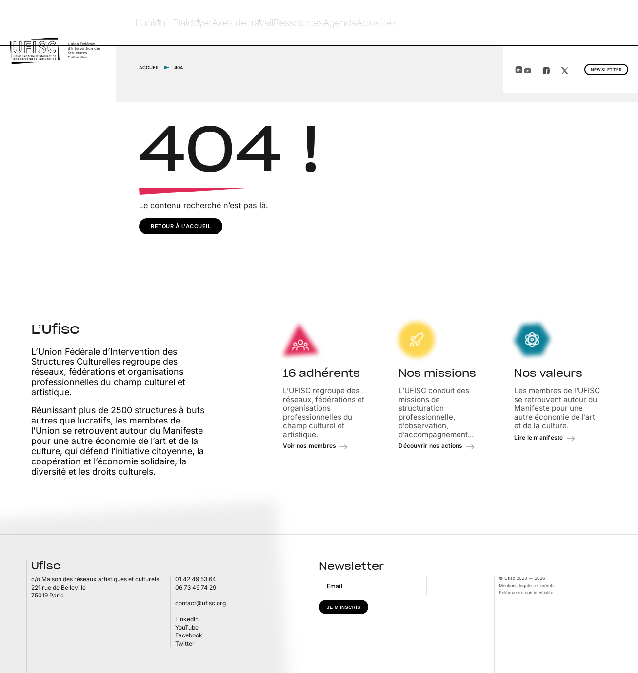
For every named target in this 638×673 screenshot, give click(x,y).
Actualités (410, 22)
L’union (151, 22)
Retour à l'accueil (181, 225)
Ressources (315, 22)
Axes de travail (253, 22)
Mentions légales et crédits (527, 585)
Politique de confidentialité (526, 592)
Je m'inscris (343, 606)
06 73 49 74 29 (195, 587)
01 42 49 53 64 (195, 578)
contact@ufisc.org (200, 603)
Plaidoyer (195, 22)
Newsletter (584, 23)
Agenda (364, 22)
